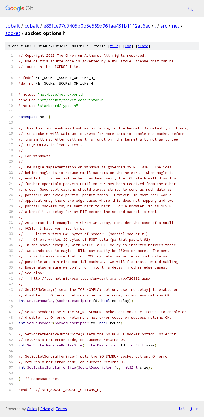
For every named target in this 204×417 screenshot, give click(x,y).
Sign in (193, 8)
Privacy (46, 408)
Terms (61, 408)
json (194, 408)
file (114, 46)
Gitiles (32, 408)
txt (181, 408)
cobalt (12, 26)
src (163, 26)
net (176, 26)
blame (143, 46)
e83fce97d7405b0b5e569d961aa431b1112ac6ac (97, 26)
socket (12, 33)
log (128, 46)
